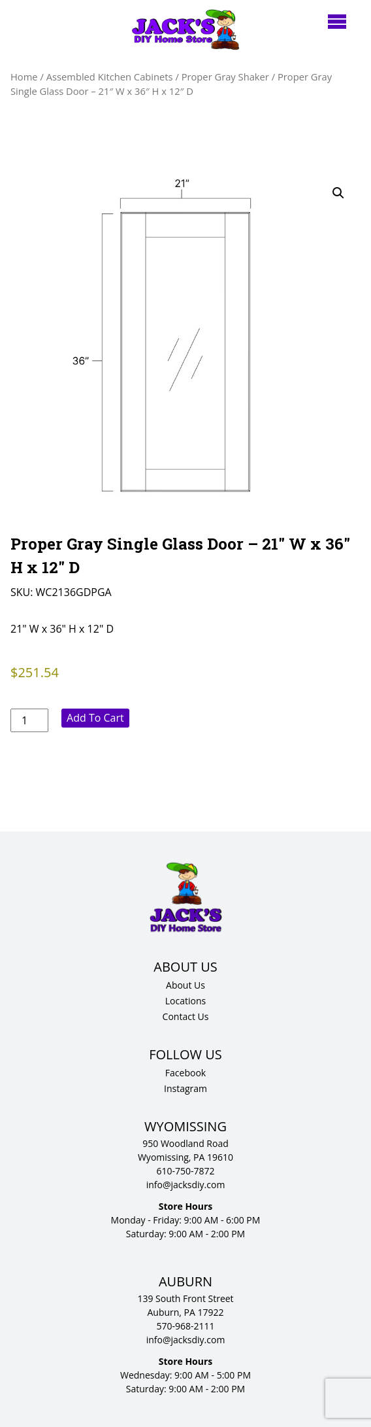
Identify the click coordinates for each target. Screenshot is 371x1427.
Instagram (185, 1088)
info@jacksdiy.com (185, 1184)
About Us (185, 985)
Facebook (185, 1072)
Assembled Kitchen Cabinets (109, 76)
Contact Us (186, 1016)
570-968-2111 (185, 1326)
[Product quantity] (29, 720)
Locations (185, 1001)
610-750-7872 (185, 1171)
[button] (338, 193)
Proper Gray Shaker (225, 76)
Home (24, 76)
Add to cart (95, 718)
